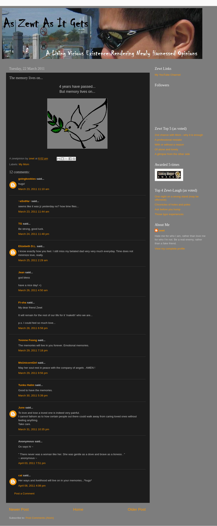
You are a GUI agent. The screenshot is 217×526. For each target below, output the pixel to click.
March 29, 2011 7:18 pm (33, 350)
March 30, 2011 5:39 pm (33, 395)
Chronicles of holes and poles (172, 204)
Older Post (137, 509)
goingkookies (27, 178)
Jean (21, 272)
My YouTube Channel (168, 74)
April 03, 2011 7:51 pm (32, 463)
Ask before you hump (167, 209)
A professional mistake (168, 139)
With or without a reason (169, 144)
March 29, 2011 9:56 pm (33, 372)
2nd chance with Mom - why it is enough (179, 134)
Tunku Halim (26, 385)
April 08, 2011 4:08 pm (32, 485)
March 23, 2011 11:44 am (33, 211)
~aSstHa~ (24, 201)
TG (20, 223)
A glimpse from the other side (172, 154)
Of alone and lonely (166, 149)
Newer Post (19, 509)
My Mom (24, 164)
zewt (162, 230)
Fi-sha (22, 302)
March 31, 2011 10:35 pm (33, 429)
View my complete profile (170, 248)
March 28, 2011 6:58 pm (33, 328)
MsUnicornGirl (27, 362)
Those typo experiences (169, 214)
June (21, 407)
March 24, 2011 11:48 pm (33, 233)
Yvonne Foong (27, 340)
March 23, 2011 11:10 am (33, 189)
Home (78, 509)
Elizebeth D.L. (27, 246)
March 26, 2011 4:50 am (33, 290)
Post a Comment (24, 493)
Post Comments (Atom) (40, 517)
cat (20, 475)
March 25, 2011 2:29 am (33, 260)
